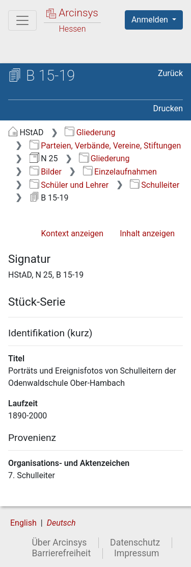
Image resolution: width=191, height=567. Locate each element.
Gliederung (90, 132)
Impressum (136, 553)
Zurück (170, 73)
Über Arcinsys (59, 542)
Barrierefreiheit (61, 553)
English (23, 523)
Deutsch (61, 523)
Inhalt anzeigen (147, 233)
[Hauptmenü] (22, 20)
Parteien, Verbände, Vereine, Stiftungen (105, 146)
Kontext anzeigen (72, 233)
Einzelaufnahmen (120, 172)
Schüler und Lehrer (69, 185)
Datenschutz (135, 542)
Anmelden (150, 19)
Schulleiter (154, 185)
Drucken (168, 108)
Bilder (46, 172)
